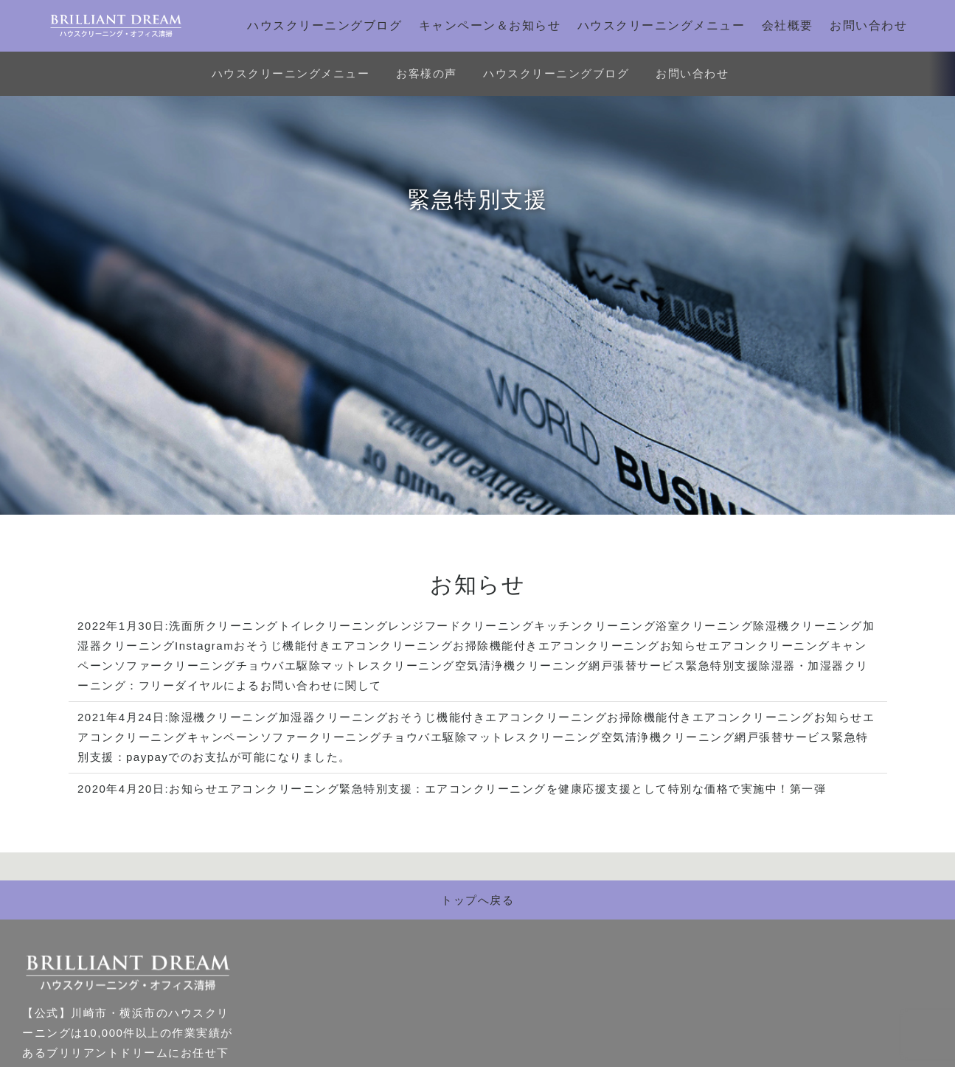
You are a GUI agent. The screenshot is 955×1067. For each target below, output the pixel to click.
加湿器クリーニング (334, 717)
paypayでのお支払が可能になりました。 (238, 757)
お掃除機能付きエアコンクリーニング (556, 645)
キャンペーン (223, 737)
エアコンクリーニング (769, 645)
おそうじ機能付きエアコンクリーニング (343, 645)
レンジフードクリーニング (461, 625)
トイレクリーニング (334, 625)
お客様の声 (426, 73)
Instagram (204, 645)
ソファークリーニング (175, 665)
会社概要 (787, 25)
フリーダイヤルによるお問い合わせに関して (260, 685)
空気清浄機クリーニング (522, 665)
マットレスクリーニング (388, 665)
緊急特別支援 (722, 665)
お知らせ (684, 645)
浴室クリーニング (704, 625)
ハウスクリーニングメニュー (661, 25)
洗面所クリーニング (224, 625)
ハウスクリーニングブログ (324, 25)
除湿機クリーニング (808, 625)
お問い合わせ (868, 25)
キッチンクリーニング (595, 625)
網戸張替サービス (637, 665)
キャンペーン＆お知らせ (490, 25)
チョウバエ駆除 (279, 665)
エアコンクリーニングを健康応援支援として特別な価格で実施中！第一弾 (626, 788)
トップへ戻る (477, 900)
